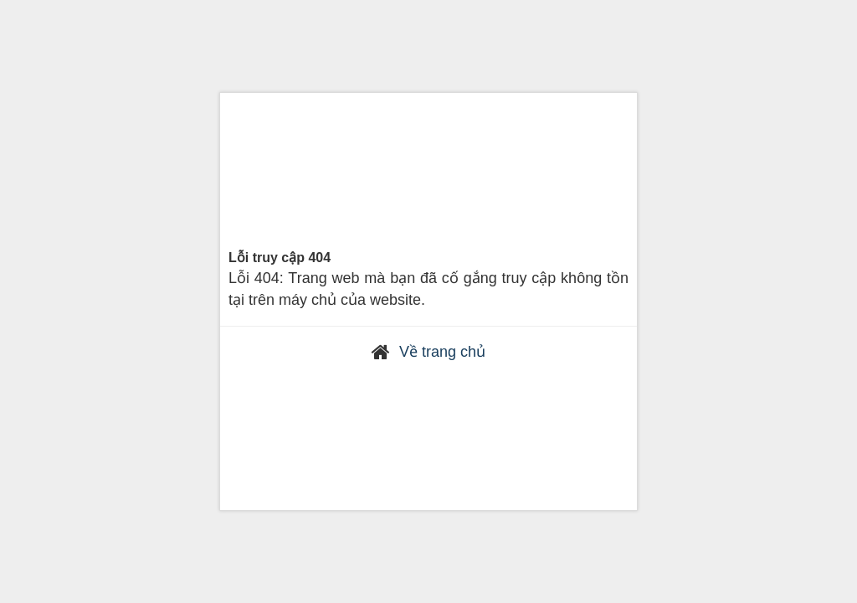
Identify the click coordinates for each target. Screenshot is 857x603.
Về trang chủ (442, 351)
